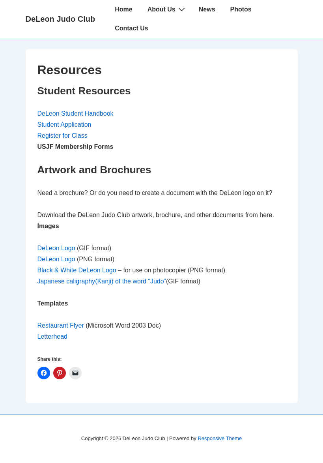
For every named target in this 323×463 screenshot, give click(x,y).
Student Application (64, 124)
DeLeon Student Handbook (75, 113)
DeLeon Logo (56, 248)
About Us (167, 9)
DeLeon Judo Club (60, 19)
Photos (241, 9)
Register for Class (62, 135)
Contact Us (131, 28)
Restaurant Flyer (60, 325)
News (207, 9)
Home (123, 9)
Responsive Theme (220, 438)
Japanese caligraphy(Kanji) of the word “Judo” (101, 281)
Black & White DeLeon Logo (76, 270)
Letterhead (52, 336)
